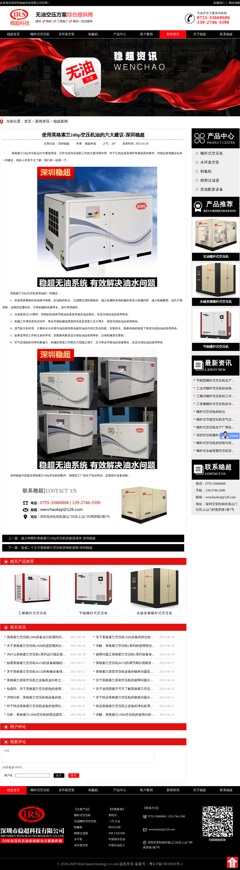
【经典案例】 (116, 809)
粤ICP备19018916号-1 (166, 864)
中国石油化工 (116, 845)
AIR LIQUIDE (116, 833)
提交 (59, 775)
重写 (74, 775)
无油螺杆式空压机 (85, 821)
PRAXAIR (114, 827)
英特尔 (112, 815)
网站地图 (234, 2)
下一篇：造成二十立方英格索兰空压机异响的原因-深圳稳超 (50, 547)
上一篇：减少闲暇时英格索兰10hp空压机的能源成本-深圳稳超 (52, 538)
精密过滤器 (81, 833)
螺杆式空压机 (82, 815)
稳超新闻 (60, 121)
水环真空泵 (81, 845)
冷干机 (78, 839)
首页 (28, 121)
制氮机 (78, 827)
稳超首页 (13, 34)
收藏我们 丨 (221, 2)
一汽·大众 (114, 821)
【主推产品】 (82, 809)
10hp (24, 153)
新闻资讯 (42, 121)
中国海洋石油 (116, 839)
